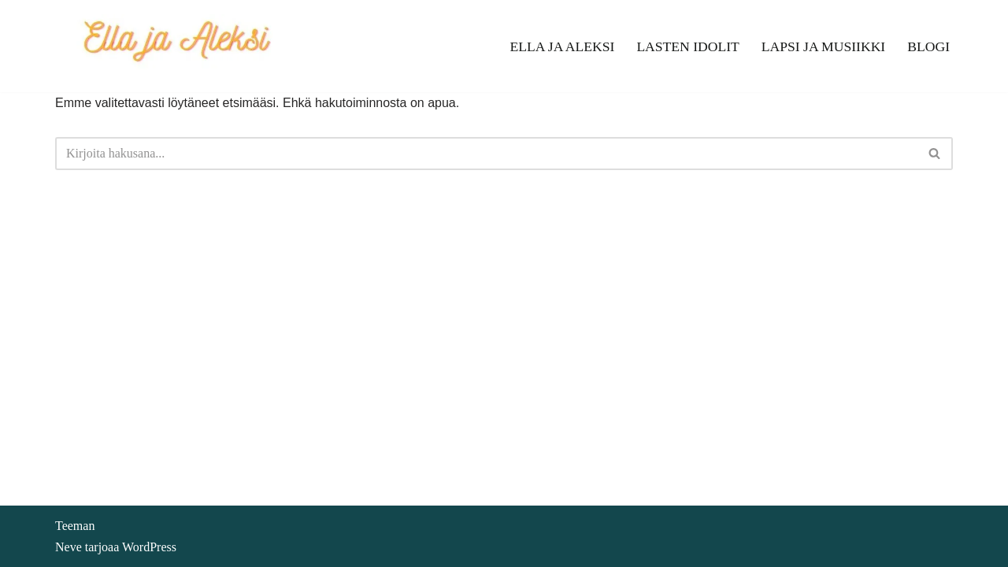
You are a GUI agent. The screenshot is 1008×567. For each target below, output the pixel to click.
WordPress (149, 547)
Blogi (928, 46)
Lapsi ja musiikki (823, 46)
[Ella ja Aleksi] (175, 46)
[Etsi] (486, 153)
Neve (68, 547)
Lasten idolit (687, 46)
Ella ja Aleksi (562, 46)
